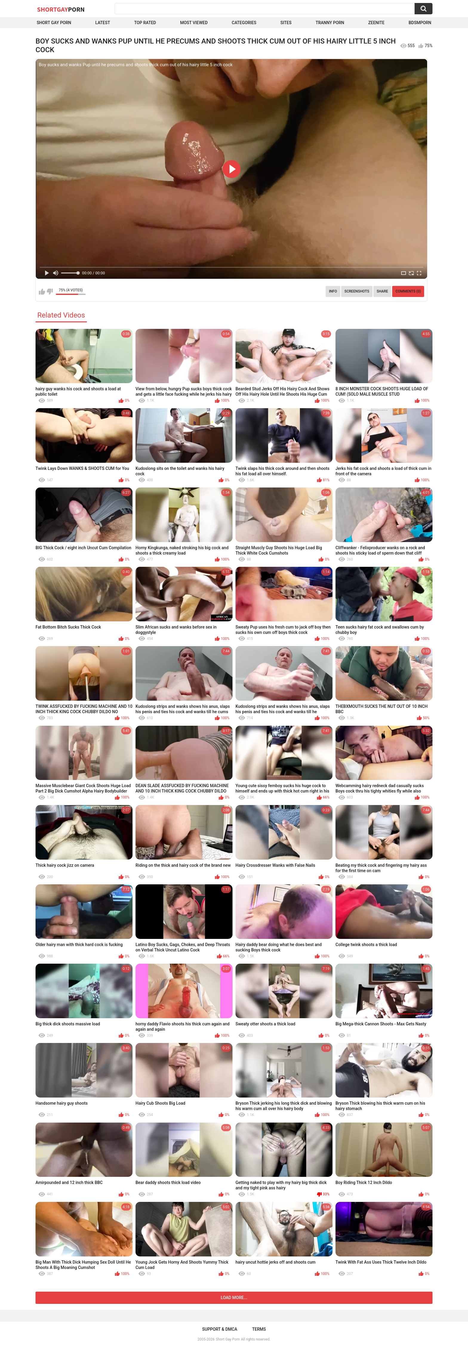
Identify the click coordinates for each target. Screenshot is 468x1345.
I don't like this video (50, 292)
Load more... (234, 1297)
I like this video (42, 292)
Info (333, 291)
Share (382, 291)
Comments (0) (408, 291)
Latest (102, 22)
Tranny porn (329, 22)
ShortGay (61, 9)
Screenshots (356, 291)
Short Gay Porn (54, 22)
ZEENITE (376, 22)
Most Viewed (193, 22)
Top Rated (145, 22)
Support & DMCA (219, 1329)
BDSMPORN (420, 22)
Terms (259, 1329)
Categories (244, 22)
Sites (286, 22)
